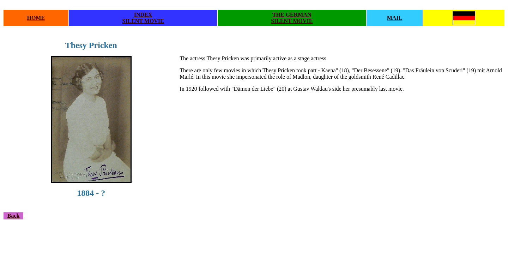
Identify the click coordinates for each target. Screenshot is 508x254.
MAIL (395, 18)
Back (13, 216)
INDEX (143, 15)
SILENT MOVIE (143, 21)
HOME (36, 18)
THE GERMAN (292, 15)
